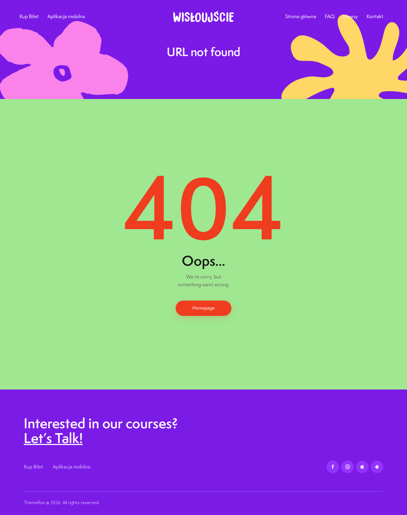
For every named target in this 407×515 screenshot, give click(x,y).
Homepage (203, 308)
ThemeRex (34, 502)
